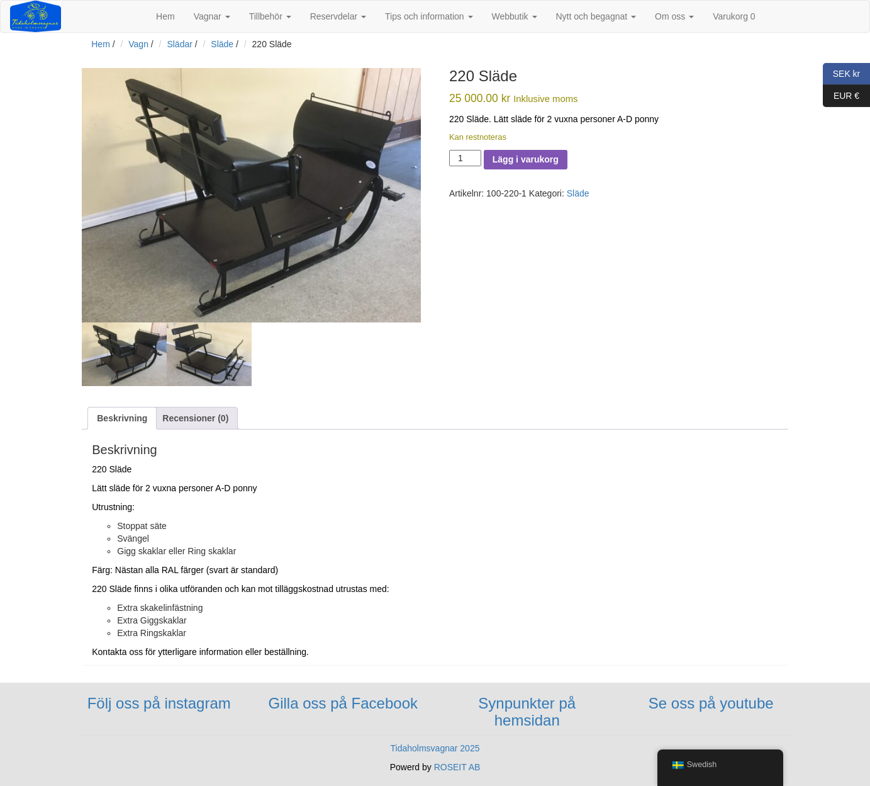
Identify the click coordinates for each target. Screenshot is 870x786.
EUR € (841, 96)
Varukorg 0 (734, 16)
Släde (222, 44)
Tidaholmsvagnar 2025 (435, 748)
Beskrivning (122, 418)
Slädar (179, 44)
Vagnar (212, 16)
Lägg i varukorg (526, 159)
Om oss (674, 16)
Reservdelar (338, 16)
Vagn (138, 44)
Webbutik (514, 16)
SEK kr (841, 74)
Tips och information (428, 16)
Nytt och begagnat (596, 16)
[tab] (122, 418)
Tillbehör (270, 16)
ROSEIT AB (457, 767)
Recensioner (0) (195, 418)
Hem (165, 16)
